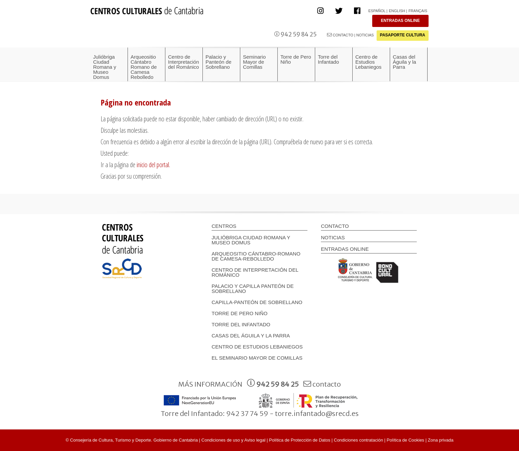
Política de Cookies (405, 440)
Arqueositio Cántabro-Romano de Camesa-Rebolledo (256, 256)
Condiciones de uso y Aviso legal (233, 440)
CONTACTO (340, 35)
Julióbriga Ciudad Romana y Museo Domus (251, 240)
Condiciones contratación (358, 440)
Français (417, 11)
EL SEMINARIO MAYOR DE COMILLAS (257, 358)
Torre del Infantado (241, 324)
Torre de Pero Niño (240, 313)
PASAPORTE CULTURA (402, 35)
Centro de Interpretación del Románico (255, 272)
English (397, 11)
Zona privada (441, 440)
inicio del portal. (153, 164)
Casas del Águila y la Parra (251, 335)
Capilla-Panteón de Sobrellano (257, 302)
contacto (322, 384)
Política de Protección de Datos (299, 440)
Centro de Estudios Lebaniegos (257, 347)
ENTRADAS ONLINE (400, 20)
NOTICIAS (365, 35)
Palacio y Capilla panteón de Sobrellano (253, 288)
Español (376, 11)
